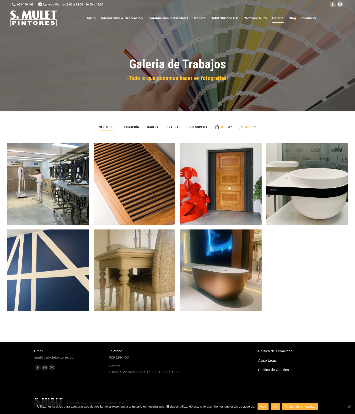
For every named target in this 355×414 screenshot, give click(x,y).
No (275, 406)
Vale (263, 406)
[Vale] (349, 406)
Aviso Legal (267, 360)
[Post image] (48, 184)
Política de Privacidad (275, 351)
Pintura (172, 127)
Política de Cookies (273, 370)
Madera (152, 127)
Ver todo (106, 127)
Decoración (130, 127)
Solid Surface (197, 127)
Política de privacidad (300, 406)
